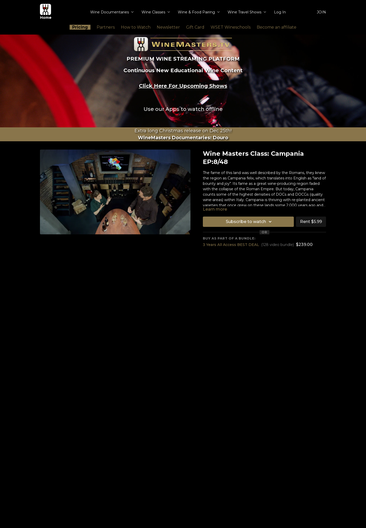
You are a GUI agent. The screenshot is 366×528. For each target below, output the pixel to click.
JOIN (321, 12)
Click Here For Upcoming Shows (183, 86)
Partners (106, 27)
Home (46, 12)
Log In (280, 12)
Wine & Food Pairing (199, 12)
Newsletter (168, 27)
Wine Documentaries (112, 12)
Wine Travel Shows (247, 12)
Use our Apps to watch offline (183, 109)
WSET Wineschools (231, 27)
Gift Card (195, 27)
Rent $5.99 (311, 221)
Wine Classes (156, 12)
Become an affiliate (276, 27)
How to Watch (136, 27)
